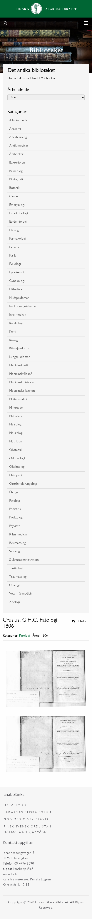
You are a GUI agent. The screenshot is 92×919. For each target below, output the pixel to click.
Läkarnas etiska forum (27, 812)
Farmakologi (17, 239)
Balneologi (16, 171)
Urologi (14, 585)
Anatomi (15, 129)
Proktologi (16, 518)
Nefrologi (15, 425)
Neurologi (16, 433)
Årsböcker (16, 154)
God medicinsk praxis (26, 819)
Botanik (14, 188)
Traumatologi (18, 577)
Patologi (14, 501)
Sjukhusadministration (24, 560)
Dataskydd (15, 805)
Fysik (12, 256)
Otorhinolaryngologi (23, 484)
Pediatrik (15, 509)
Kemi (12, 332)
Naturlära (15, 416)
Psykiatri (15, 526)
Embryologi (17, 205)
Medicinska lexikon (22, 391)
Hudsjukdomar (19, 298)
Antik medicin (18, 146)
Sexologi (15, 551)
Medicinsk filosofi (20, 374)
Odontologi (17, 459)
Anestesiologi (18, 137)
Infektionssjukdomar (22, 306)
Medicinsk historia (21, 382)
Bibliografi (16, 179)
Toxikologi (16, 568)
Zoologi (14, 602)
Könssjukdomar (19, 349)
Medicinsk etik (19, 365)
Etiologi (14, 230)
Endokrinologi (18, 213)
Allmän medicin (19, 120)
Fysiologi (15, 264)
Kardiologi (16, 323)
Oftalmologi (17, 467)
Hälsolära (15, 289)
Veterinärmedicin (21, 594)
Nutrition (15, 442)
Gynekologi (17, 281)
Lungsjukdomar (19, 357)
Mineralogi (16, 408)
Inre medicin (17, 315)
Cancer (14, 196)
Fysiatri (14, 247)
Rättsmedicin (18, 535)
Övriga (14, 492)
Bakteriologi (17, 163)
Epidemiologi (18, 222)
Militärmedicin (19, 399)
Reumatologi (17, 543)
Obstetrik (15, 450)
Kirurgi (14, 340)
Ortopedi (15, 475)
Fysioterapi (16, 272)
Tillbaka (79, 621)
